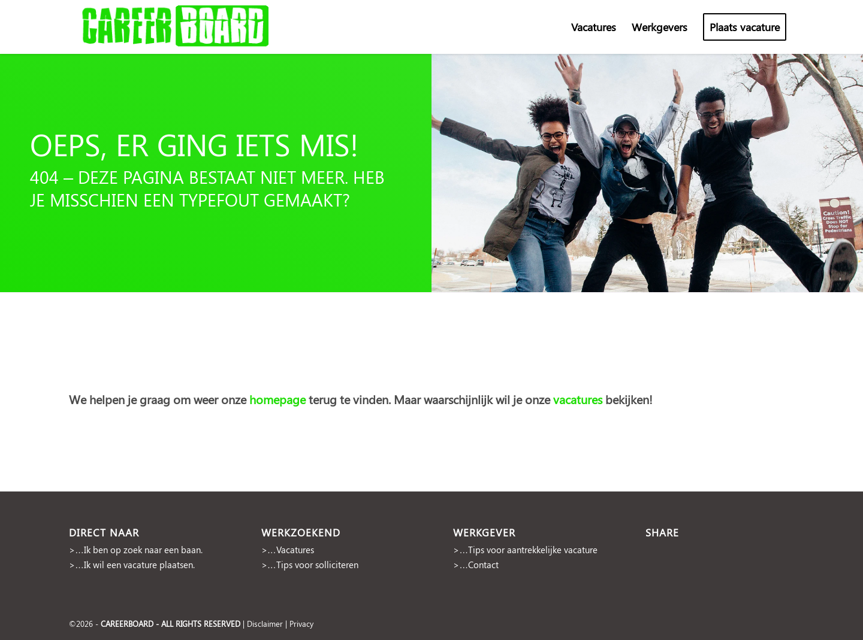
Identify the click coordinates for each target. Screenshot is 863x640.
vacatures (577, 399)
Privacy (301, 623)
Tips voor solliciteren (317, 565)
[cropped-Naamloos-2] (177, 27)
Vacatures (295, 550)
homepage (279, 399)
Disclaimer (265, 623)
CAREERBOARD (127, 623)
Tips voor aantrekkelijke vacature (533, 550)
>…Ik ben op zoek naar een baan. (136, 550)
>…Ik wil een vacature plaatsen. (132, 565)
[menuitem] (593, 27)
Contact (483, 565)
